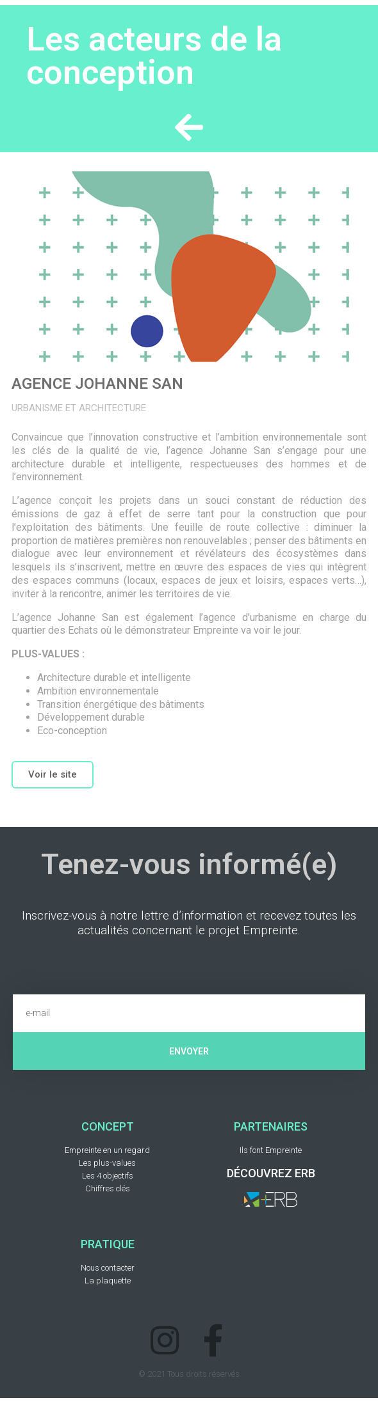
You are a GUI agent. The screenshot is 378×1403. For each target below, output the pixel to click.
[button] (53, 774)
